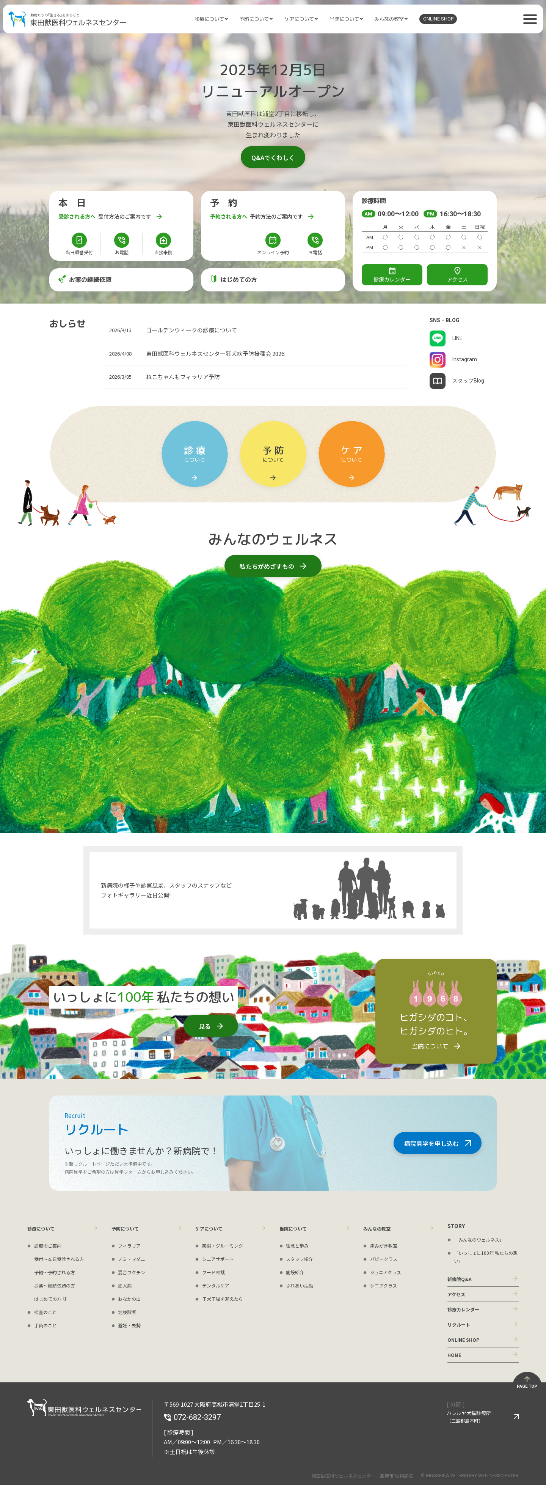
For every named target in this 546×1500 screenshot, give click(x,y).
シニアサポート (220, 1261)
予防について (254, 19)
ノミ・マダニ (134, 1261)
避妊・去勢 (131, 1327)
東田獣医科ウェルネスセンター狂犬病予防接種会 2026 (215, 353)
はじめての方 (50, 1301)
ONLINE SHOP (438, 19)
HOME (455, 1368)
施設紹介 (296, 1274)
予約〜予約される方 (58, 1274)
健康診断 (128, 1314)
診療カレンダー (466, 1315)
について (194, 463)
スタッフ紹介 (302, 1261)
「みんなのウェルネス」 (483, 1239)
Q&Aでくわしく (273, 157)
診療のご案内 (50, 1247)
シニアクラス (386, 1287)
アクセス (457, 275)
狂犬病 (126, 1287)
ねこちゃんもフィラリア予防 (183, 377)
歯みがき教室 (386, 1247)
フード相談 (215, 1274)
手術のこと (47, 1327)
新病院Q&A (461, 1280)
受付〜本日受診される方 (63, 1261)
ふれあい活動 (302, 1287)
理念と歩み (299, 1247)
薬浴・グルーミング (226, 1247)
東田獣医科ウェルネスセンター (67, 19)
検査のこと (47, 1314)
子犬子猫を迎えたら (226, 1301)
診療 (392, 275)
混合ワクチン (134, 1274)
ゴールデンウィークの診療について (191, 330)
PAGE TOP (527, 1401)
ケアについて (299, 19)
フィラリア (131, 1247)
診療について (209, 19)
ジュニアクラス (388, 1274)
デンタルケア (218, 1287)
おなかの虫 (131, 1301)
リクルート (460, 1333)
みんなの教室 (389, 19)
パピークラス (386, 1261)
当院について (344, 19)
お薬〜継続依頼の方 (58, 1287)
